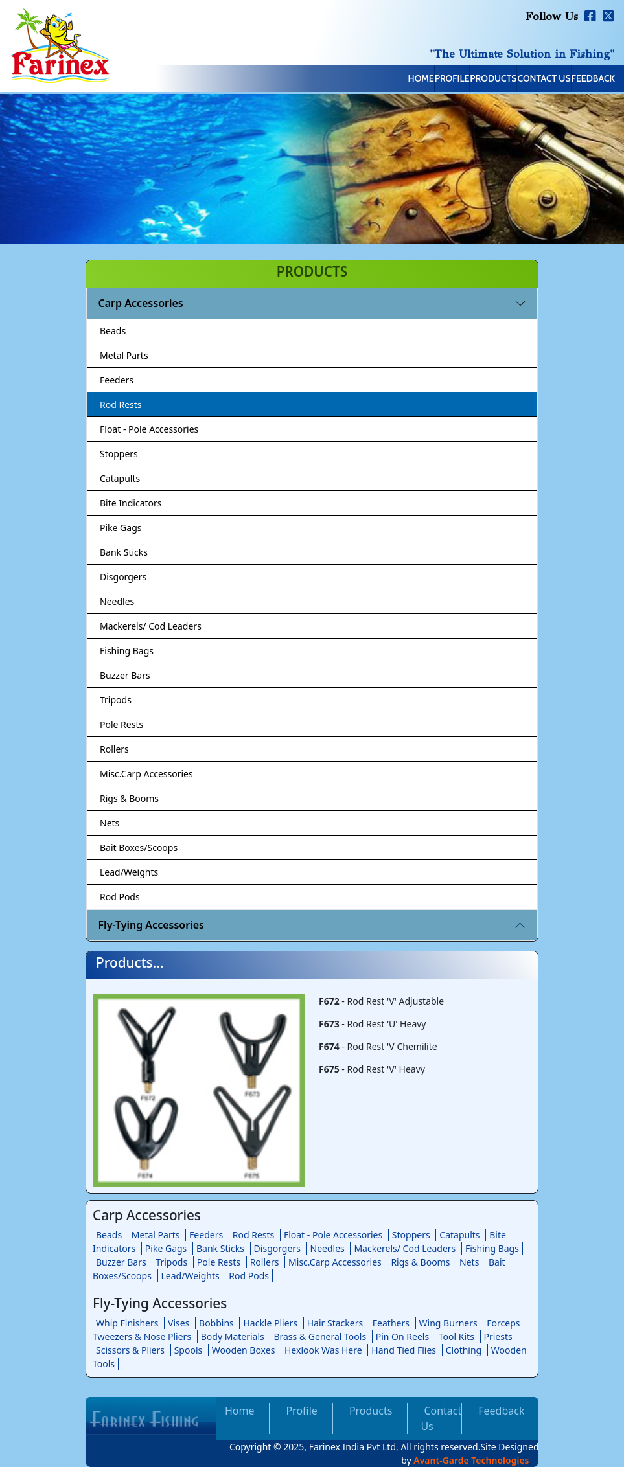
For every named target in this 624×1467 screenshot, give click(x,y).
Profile (382, 79)
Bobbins (216, 1323)
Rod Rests (121, 404)
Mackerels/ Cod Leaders (151, 626)
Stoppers (119, 454)
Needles (117, 601)
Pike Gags (120, 527)
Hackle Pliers (270, 1323)
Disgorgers (123, 577)
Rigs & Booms (129, 798)
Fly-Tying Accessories (151, 925)
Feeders (116, 380)
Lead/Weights (129, 872)
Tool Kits (456, 1336)
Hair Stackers (335, 1323)
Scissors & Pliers (130, 1350)
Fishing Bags (127, 650)
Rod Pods (120, 897)
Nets (109, 823)
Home (331, 79)
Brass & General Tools (319, 1336)
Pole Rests (121, 724)
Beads (113, 330)
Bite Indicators (131, 503)
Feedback (583, 79)
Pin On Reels (402, 1336)
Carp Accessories (140, 303)
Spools (188, 1350)
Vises (178, 1323)
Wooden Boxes (243, 1350)
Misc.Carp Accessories (146, 774)
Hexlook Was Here (323, 1350)
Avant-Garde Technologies (471, 1460)
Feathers (391, 1323)
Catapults (120, 478)
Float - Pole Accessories (149, 429)
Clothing (464, 1350)
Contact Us (514, 79)
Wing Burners (448, 1323)
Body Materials (232, 1336)
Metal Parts (124, 355)
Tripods (116, 700)
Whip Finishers (127, 1323)
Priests (498, 1336)
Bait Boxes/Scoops (139, 847)
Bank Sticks (124, 552)
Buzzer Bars (125, 675)
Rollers (114, 749)
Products (443, 79)
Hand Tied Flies (403, 1350)
